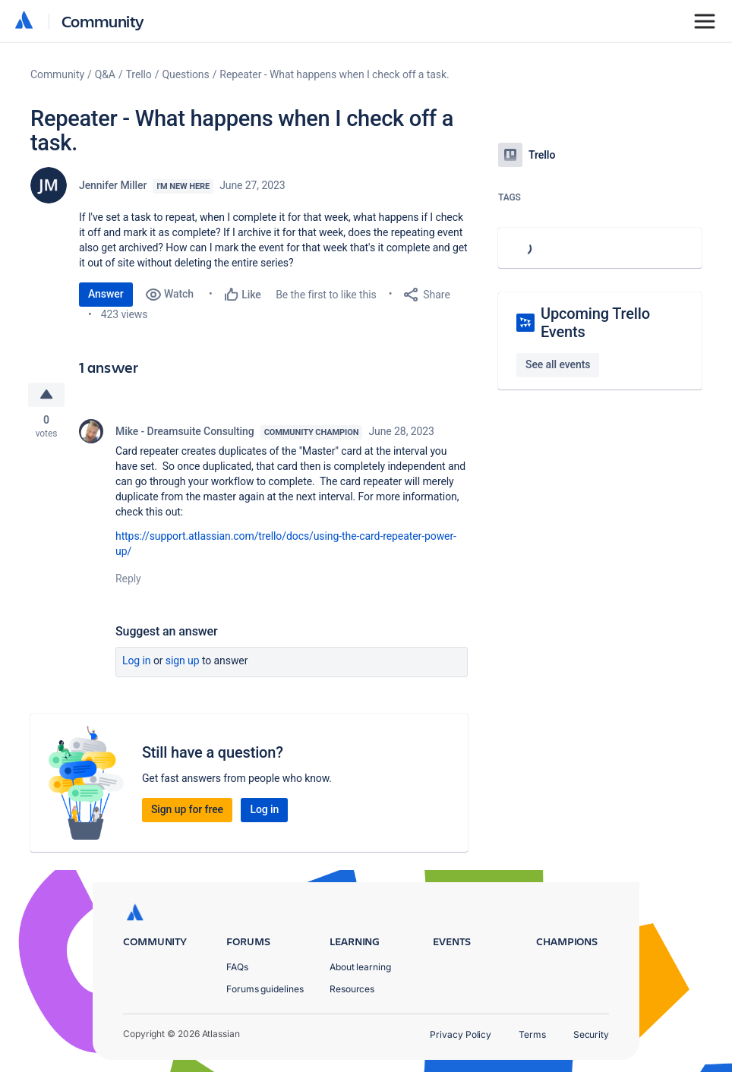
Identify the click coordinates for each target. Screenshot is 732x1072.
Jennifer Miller (113, 185)
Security (591, 1034)
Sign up (183, 660)
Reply (128, 578)
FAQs (237, 967)
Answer (106, 294)
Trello (139, 74)
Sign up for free (187, 809)
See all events (557, 364)
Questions (185, 74)
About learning (360, 967)
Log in (136, 660)
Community (103, 21)
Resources (352, 989)
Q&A (105, 74)
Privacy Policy (460, 1034)
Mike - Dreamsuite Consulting (184, 431)
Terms (532, 1034)
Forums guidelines (265, 989)
